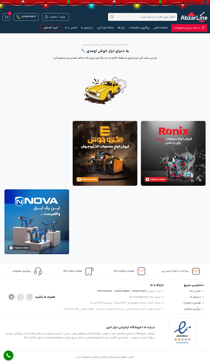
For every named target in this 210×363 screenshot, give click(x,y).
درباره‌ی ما (195, 297)
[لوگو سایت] (194, 17)
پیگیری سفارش (192, 309)
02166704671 (26, 17)
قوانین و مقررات (192, 303)
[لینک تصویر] (173, 153)
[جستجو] (142, 17)
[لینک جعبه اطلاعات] (28, 271)
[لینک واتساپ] (20, 297)
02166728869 (122, 291)
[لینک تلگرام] (11, 297)
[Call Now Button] (8, 355)
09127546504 (104, 291)
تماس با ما (195, 291)
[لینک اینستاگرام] (29, 297)
